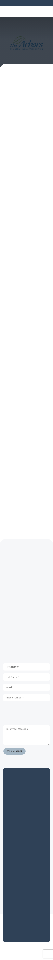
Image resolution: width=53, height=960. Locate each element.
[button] (46, 11)
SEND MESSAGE (14, 751)
